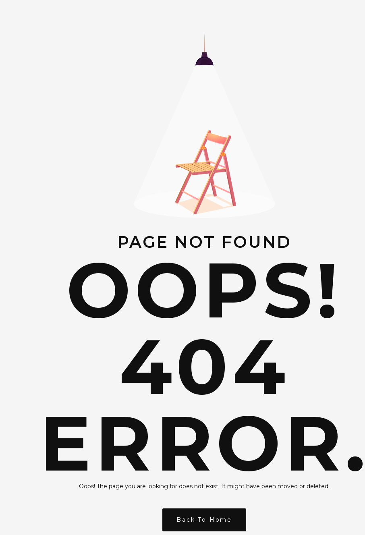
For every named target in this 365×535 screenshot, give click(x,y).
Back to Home (204, 519)
